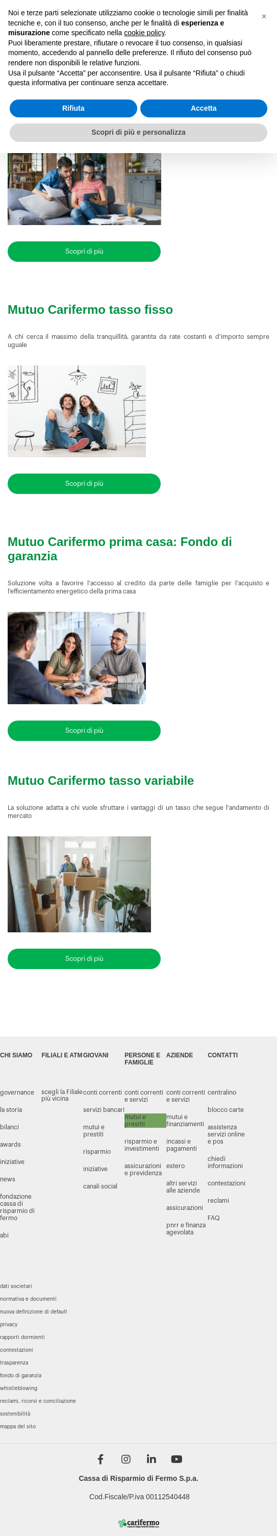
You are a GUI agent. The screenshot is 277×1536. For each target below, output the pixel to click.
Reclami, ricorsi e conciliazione (38, 1401)
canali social (100, 1186)
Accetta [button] (204, 108)
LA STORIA (11, 1110)
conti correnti (102, 1092)
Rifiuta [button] (73, 108)
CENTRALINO (222, 1092)
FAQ (214, 1218)
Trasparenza (14, 1363)
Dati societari (16, 1286)
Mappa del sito (18, 1426)
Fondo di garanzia (20, 1375)
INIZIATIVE (12, 1162)
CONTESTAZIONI (226, 1183)
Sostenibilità (15, 1414)
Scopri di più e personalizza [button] (138, 132)
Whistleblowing (18, 1388)
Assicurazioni (184, 1208)
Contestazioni (16, 1350)
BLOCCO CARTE (226, 1110)
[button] (264, 16)
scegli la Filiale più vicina (62, 1095)
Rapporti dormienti (22, 1337)
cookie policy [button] (144, 33)
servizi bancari (103, 1110)
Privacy (8, 1324)
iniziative (95, 1169)
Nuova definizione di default (33, 1312)
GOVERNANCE (17, 1092)
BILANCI (9, 1127)
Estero (175, 1166)
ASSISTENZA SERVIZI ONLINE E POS (226, 1134)
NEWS (7, 1179)
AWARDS (10, 1145)
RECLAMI (218, 1201)
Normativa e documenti (28, 1299)
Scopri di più (84, 251)
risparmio (97, 1152)
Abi (4, 1235)
